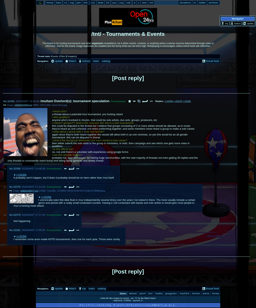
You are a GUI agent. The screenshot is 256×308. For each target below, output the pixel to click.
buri (150, 293)
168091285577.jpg (29, 191)
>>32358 (168, 101)
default (133, 293)
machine (184, 293)
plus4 (143, 293)
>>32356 (21, 174)
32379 (17, 214)
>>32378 (177, 101)
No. (5, 101)
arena (206, 293)
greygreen (171, 293)
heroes (196, 293)
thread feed (210, 61)
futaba (159, 293)
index (96, 61)
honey (215, 293)
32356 (11, 101)
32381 (17, 230)
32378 (17, 186)
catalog (106, 61)
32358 (17, 168)
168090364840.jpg (23, 105)
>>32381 (186, 101)
